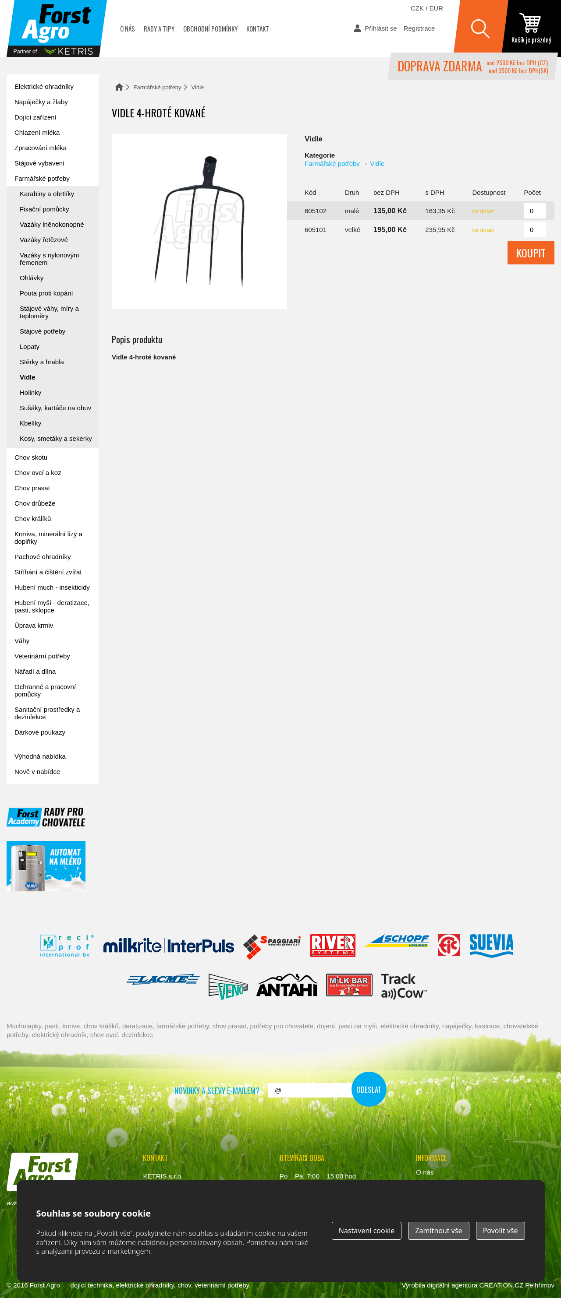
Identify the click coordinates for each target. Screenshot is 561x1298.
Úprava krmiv (33, 625)
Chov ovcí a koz (37, 472)
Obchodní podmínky (210, 28)
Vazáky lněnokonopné (52, 224)
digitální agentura (452, 1285)
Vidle (198, 87)
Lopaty (29, 346)
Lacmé (163, 987)
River (332, 947)
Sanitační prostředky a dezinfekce (47, 713)
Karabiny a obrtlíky (47, 193)
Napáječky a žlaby (41, 102)
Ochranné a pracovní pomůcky (45, 690)
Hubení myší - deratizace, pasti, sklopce (51, 606)
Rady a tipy (159, 28)
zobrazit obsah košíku (531, 28)
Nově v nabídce (37, 771)
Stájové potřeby (42, 331)
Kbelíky (30, 423)
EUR (437, 8)
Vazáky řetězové (44, 239)
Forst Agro (45, 1285)
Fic (449, 947)
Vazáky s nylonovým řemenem (49, 258)
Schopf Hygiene (396, 947)
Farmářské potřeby (157, 87)
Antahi (287, 987)
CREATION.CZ (501, 1285)
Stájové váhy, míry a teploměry (49, 312)
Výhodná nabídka (40, 756)
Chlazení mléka (37, 132)
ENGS (404, 987)
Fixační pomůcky (44, 209)
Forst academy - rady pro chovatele (46, 817)
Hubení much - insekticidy (52, 587)
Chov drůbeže (34, 503)
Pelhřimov (539, 1285)
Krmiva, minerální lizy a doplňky (48, 537)
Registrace (419, 28)
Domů (119, 87)
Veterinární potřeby (42, 656)
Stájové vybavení (39, 163)
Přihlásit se (381, 28)
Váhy (21, 640)
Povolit (500, 1230)
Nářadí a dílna (35, 671)
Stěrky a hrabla (42, 362)
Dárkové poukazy (39, 732)
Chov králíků (32, 518)
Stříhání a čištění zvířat (48, 572)
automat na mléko (46, 866)
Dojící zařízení (35, 117)
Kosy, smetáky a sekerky (56, 438)
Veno (228, 987)
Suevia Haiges (491, 947)
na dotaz (483, 211)
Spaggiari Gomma (272, 947)
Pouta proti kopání (46, 293)
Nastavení (367, 1230)
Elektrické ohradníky (44, 86)
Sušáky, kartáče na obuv (55, 408)
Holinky (30, 392)
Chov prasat (32, 488)
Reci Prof (67, 947)
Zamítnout (438, 1230)
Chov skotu (30, 457)
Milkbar (349, 987)
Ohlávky (31, 277)
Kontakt (257, 28)
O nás (127, 28)
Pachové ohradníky (42, 556)
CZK (417, 8)
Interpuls (168, 947)
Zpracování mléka (40, 147)
